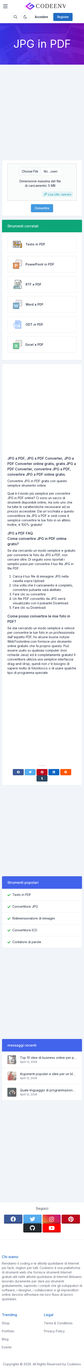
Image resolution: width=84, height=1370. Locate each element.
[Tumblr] (42, 778)
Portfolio (8, 1331)
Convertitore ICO (24, 930)
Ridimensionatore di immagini (33, 918)
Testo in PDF (21, 895)
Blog (5, 1339)
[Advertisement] (42, 108)
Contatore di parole (26, 942)
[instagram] (52, 1219)
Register (63, 17)
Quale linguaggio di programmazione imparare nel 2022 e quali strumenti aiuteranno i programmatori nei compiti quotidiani (48, 1090)
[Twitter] (30, 772)
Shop (6, 1323)
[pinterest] (71, 1219)
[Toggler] (5, 6)
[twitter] (32, 1219)
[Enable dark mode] (25, 17)
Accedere (41, 17)
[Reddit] (65, 772)
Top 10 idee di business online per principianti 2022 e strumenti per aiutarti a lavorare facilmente (48, 1057)
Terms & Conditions (58, 1323)
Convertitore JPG (25, 906)
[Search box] (15, 17)
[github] (32, 1228)
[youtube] (52, 1228)
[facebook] (13, 1219)
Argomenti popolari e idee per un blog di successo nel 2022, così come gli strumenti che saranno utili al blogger (48, 1074)
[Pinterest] (42, 772)
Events (7, 1347)
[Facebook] (18, 772)
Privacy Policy (54, 1331)
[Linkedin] (53, 772)
